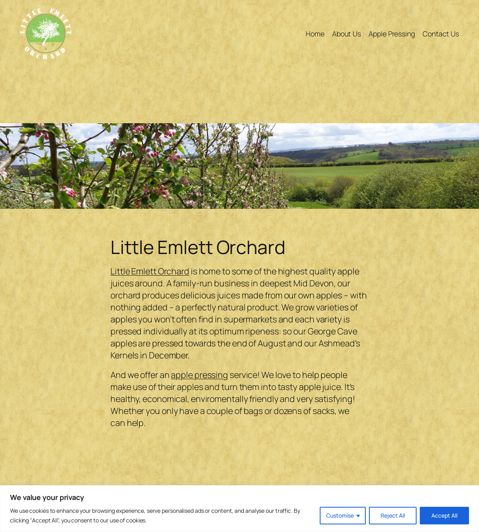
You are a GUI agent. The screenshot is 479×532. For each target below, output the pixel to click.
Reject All (393, 515)
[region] (239, 508)
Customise (340, 515)
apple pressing (199, 374)
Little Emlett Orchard (149, 271)
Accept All (444, 515)
